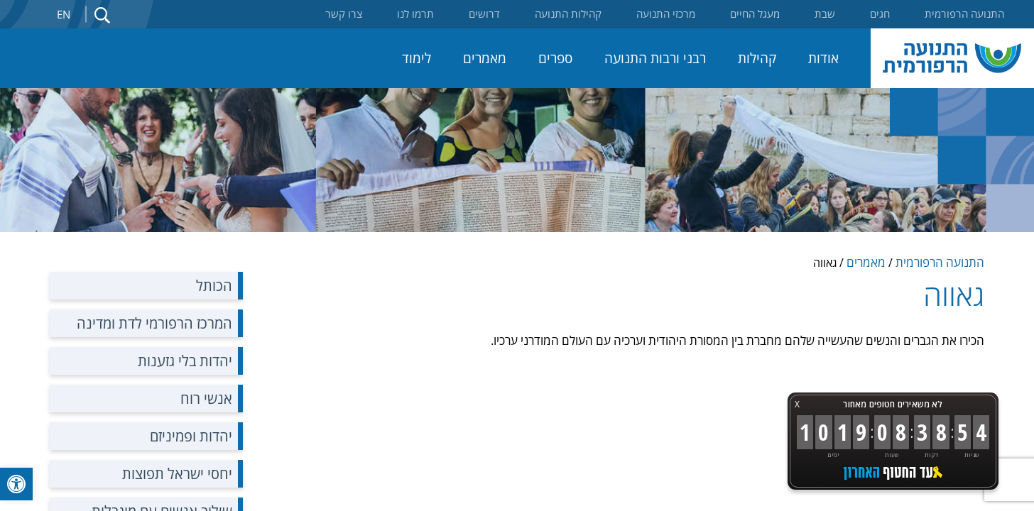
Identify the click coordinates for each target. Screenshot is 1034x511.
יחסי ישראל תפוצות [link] (177, 473)
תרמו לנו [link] (415, 13)
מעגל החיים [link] (755, 13)
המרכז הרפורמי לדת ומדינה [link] (154, 323)
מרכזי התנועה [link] (665, 13)
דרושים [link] (484, 13)
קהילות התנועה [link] (568, 13)
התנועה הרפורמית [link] (964, 13)
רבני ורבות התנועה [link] (655, 58)
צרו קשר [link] (343, 13)
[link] (16, 484)
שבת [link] (825, 13)
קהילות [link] (757, 58)
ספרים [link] (555, 58)
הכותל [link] (214, 285)
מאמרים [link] (484, 58)
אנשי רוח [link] (206, 398)
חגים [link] (880, 13)
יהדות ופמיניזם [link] (191, 436)
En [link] (63, 14)
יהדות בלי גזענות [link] (185, 360)
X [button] (797, 404)
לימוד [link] (416, 58)
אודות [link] (823, 58)
